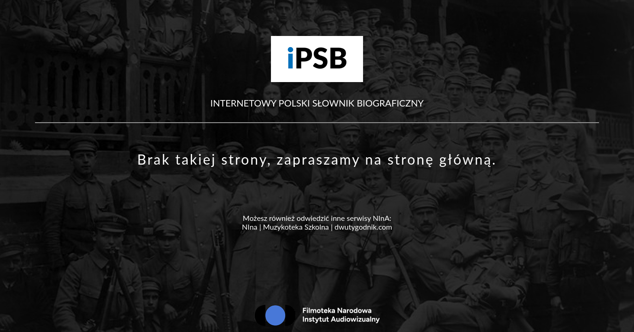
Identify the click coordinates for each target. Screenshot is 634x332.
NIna (249, 226)
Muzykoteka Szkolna (296, 226)
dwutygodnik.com (363, 226)
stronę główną (439, 159)
